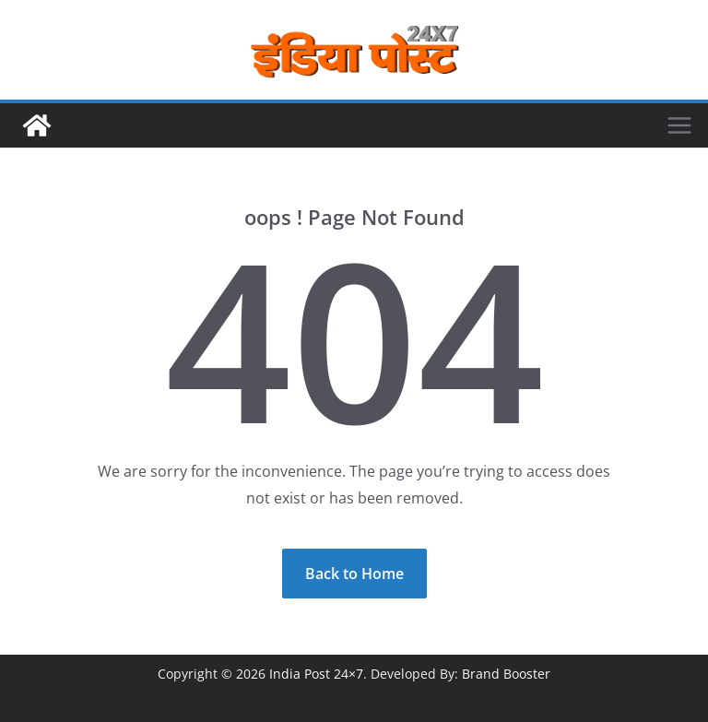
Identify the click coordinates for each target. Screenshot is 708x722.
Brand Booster (506, 673)
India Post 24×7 (316, 673)
